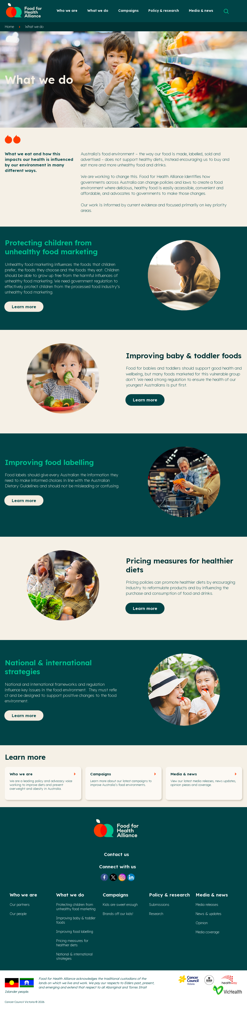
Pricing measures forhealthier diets (72, 943)
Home (9, 27)
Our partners (20, 904)
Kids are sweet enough (120, 904)
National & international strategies (74, 956)
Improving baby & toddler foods (76, 920)
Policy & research (163, 10)
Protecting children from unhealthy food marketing (76, 906)
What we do (97, 10)
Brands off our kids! (118, 914)
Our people (18, 914)
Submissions (159, 904)
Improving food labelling (74, 931)
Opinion (202, 923)
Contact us (116, 854)
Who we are (67, 10)
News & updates (208, 914)
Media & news (201, 10)
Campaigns (128, 10)
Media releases (207, 904)
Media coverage (207, 932)
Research (156, 914)
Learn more (24, 306)
